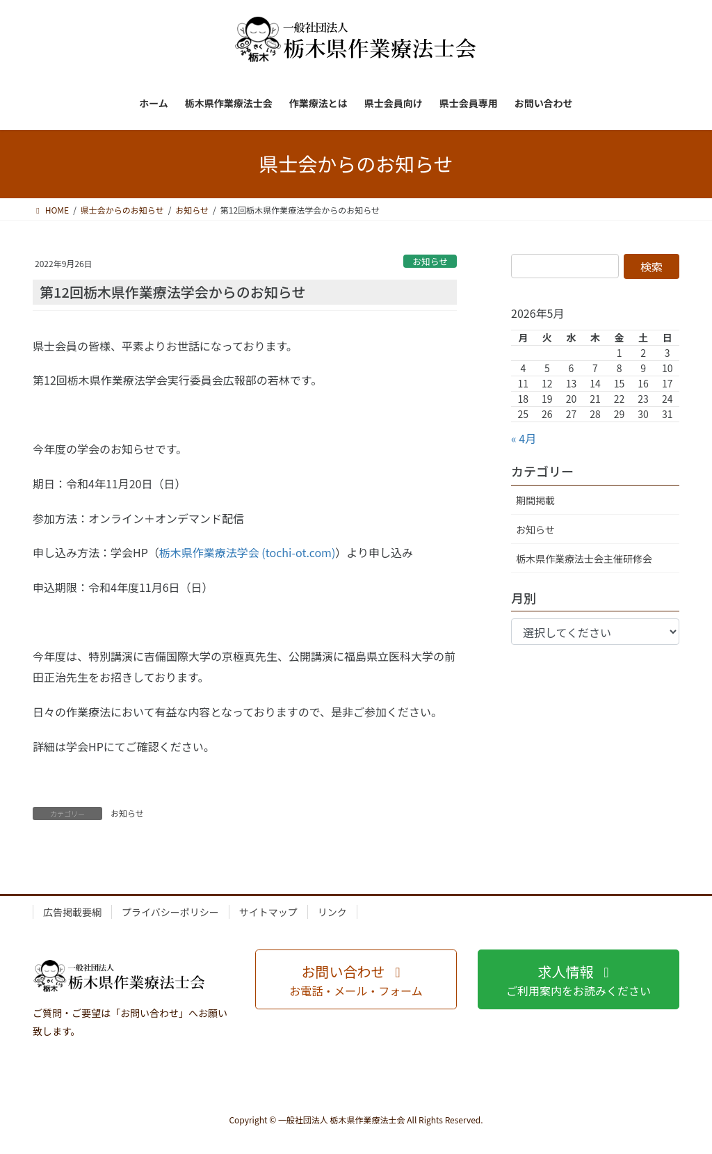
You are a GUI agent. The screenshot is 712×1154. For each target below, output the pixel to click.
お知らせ (430, 261)
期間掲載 (535, 500)
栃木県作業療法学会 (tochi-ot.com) (247, 552)
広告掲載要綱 (72, 912)
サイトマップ (268, 912)
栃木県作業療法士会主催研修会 (584, 559)
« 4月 (523, 438)
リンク (332, 912)
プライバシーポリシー (170, 912)
